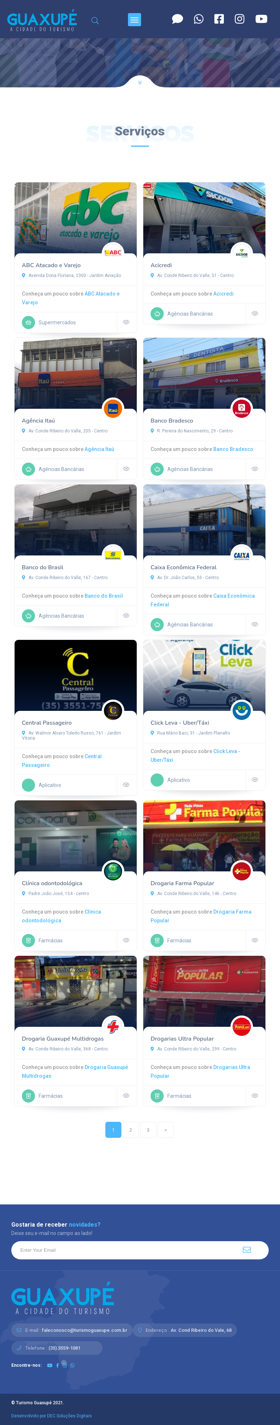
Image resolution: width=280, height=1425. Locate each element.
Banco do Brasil (42, 567)
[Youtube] (261, 19)
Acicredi (161, 265)
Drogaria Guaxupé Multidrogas (63, 1039)
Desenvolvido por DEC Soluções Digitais (51, 1415)
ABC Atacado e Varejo (51, 265)
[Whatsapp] (198, 19)
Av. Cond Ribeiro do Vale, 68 (201, 1330)
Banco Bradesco (172, 421)
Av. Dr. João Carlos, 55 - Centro (185, 577)
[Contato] (177, 19)
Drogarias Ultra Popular (182, 1039)
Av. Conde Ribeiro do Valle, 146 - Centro (193, 893)
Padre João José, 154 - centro (55, 893)
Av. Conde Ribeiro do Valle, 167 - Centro (65, 577)
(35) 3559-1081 (64, 1348)
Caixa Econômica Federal (184, 567)
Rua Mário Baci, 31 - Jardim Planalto (190, 733)
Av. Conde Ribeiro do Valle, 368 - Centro (65, 1049)
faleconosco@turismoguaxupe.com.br (84, 1330)
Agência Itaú (38, 421)
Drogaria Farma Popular (182, 883)
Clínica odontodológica (52, 883)
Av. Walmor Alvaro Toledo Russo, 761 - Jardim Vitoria (71, 736)
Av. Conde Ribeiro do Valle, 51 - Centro (192, 275)
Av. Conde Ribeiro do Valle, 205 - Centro (65, 431)
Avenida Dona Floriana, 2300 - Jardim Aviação (71, 275)
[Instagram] (239, 19)
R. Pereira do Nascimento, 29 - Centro (192, 431)
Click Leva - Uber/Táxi (180, 723)
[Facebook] (219, 19)
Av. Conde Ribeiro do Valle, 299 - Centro (193, 1049)
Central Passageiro (47, 723)
